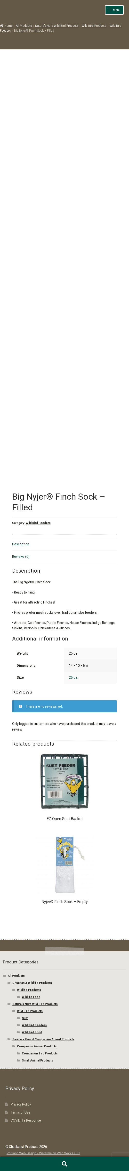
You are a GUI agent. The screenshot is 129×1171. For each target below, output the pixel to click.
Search (64, 1164)
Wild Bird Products (94, 25)
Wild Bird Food (32, 1032)
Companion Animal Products (37, 1046)
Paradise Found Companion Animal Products (43, 1039)
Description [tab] (20, 544)
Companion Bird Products (40, 1053)
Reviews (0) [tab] (21, 556)
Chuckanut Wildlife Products (32, 983)
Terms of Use (20, 1112)
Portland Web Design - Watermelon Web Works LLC (43, 1153)
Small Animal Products (37, 1060)
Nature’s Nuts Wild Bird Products (57, 25)
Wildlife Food (31, 997)
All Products (24, 25)
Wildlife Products (29, 990)
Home (9, 25)
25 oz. (73, 677)
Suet (25, 1018)
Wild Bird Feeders (38, 523)
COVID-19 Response (26, 1120)
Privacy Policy (21, 1104)
